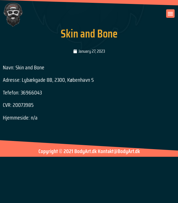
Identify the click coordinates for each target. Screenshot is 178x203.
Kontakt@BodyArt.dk (119, 152)
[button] (170, 13)
